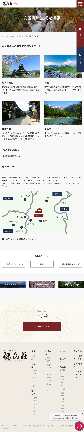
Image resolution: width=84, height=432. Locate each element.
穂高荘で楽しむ (16, 36)
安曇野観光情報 (62, 409)
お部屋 (33, 365)
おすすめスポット (62, 397)
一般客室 (35, 372)
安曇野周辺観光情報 (31, 36)
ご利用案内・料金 (77, 357)
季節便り (63, 360)
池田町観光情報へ (11, 155)
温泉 (33, 351)
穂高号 (80, 59)
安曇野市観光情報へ (12, 149)
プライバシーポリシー (77, 374)
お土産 (35, 406)
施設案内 (33, 392)
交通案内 (48, 353)
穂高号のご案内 (49, 368)
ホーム (5, 36)
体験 (64, 389)
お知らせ (63, 353)
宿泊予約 (80, 34)
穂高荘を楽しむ (63, 369)
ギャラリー (35, 414)
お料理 (33, 357)
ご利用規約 (77, 365)
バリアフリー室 (34, 381)
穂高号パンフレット (48, 387)
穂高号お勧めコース (48, 377)
